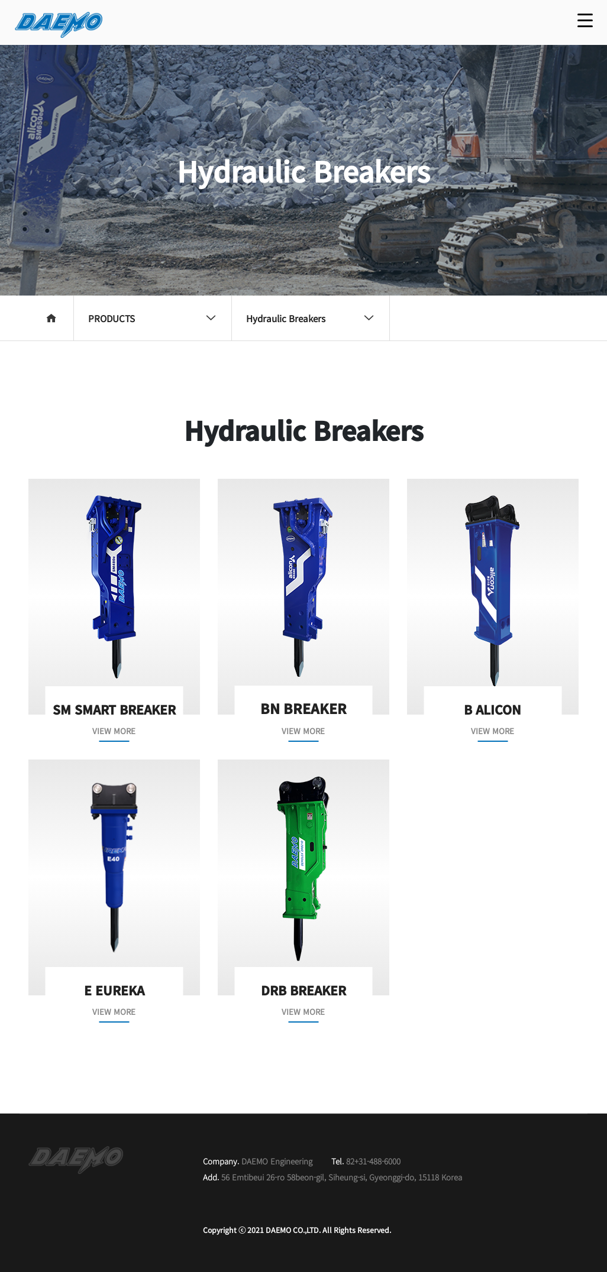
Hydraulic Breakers (310, 318)
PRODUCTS (152, 318)
